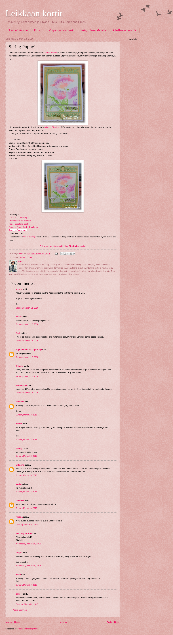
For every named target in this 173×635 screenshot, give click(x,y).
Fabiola (19, 517)
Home (63, 622)
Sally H (19, 594)
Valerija (19, 316)
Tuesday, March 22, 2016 (27, 604)
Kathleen (20, 402)
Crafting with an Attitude (20, 221)
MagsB (19, 553)
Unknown (20, 465)
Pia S (18, 333)
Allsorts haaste (50, 53)
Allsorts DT (23, 257)
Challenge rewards (124, 30)
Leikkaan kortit (33, 13)
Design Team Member (93, 30)
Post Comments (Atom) (28, 629)
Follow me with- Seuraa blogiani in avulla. (63, 246)
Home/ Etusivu (18, 30)
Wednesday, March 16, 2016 (28, 544)
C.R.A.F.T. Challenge (18, 217)
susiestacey (21, 385)
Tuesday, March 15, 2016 (27, 524)
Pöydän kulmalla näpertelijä (29, 349)
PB (31, 257)
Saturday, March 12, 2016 (27, 308)
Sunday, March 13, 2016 (26, 415)
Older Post (113, 622)
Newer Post (12, 622)
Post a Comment (20, 610)
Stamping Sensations (17, 230)
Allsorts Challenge (52, 127)
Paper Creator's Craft (18, 224)
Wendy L (20, 448)
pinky (18, 574)
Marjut (19, 484)
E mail (38, 30)
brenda (19, 289)
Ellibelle (19, 366)
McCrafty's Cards (24, 533)
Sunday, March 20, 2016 (26, 585)
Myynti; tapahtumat (61, 30)
